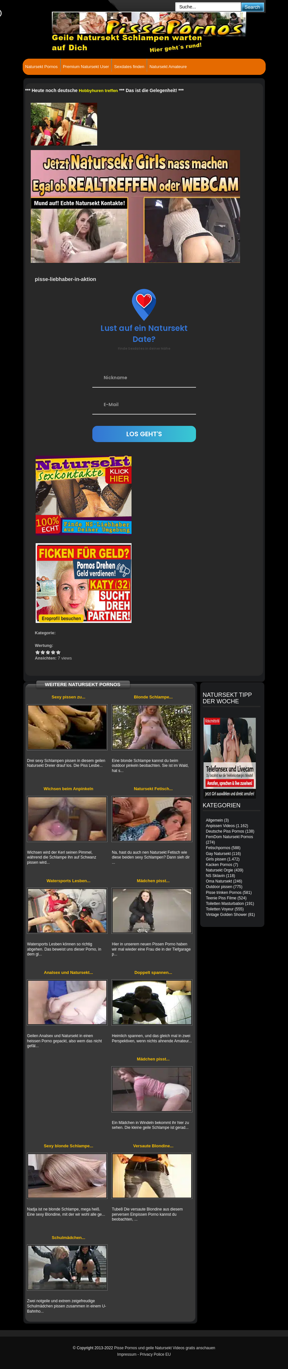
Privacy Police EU (155, 1354)
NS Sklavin (215, 875)
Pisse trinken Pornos (224, 892)
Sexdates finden (129, 66)
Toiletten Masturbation (225, 903)
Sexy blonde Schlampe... (68, 1145)
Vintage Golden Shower (226, 914)
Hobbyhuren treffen (98, 90)
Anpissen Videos (220, 826)
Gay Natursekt (218, 853)
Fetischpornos (218, 848)
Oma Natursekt (219, 881)
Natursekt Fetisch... (153, 788)
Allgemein (214, 820)
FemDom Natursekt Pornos (229, 837)
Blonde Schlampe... (153, 697)
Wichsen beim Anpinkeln (68, 788)
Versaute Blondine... (153, 1145)
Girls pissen (216, 859)
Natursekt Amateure (168, 66)
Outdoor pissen (219, 886)
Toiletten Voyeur (220, 909)
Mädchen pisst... (153, 880)
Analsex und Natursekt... (68, 972)
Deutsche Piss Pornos (225, 831)
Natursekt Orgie (219, 870)
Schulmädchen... (68, 1237)
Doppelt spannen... (153, 972)
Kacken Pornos (219, 864)
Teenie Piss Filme (221, 898)
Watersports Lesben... (68, 880)
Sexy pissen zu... (68, 697)
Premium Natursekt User (86, 66)
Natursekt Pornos (41, 66)
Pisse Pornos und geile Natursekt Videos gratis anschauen (164, 1348)
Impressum (126, 1354)
